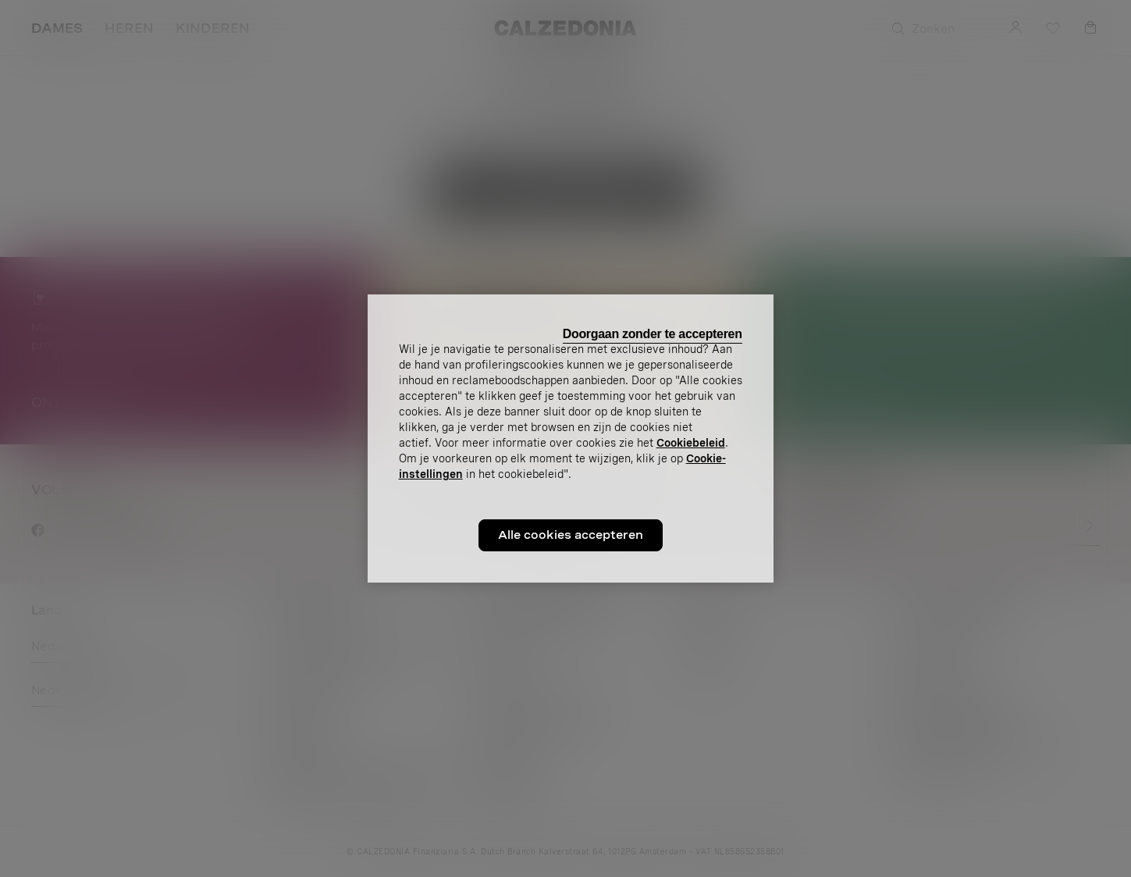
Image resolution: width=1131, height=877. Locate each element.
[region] (571, 438)
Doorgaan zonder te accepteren (652, 333)
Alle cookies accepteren (570, 535)
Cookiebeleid (690, 443)
